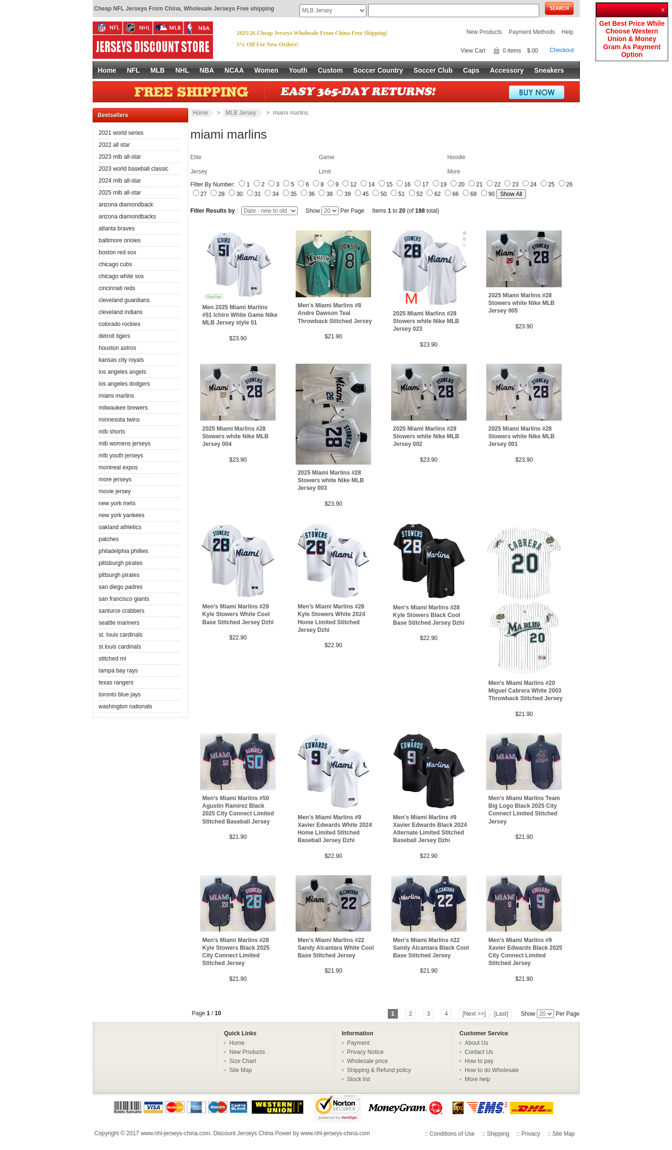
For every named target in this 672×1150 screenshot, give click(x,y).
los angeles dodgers (124, 383)
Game (326, 157)
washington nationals (125, 706)
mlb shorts (112, 431)
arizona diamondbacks (127, 216)
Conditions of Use (452, 1133)
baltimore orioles (120, 240)
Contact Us (479, 1052)
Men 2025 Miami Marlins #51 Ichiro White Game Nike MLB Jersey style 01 (240, 315)
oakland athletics (120, 527)
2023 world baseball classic (134, 168)
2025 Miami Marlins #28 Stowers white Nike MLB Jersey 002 (426, 436)
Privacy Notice (365, 1052)
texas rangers (116, 682)
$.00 (532, 50)
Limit (325, 171)
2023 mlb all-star (120, 156)
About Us (476, 1043)
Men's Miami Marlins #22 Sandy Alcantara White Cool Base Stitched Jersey (336, 948)
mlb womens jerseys (125, 443)
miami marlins (116, 395)
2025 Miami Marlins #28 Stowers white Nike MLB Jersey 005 (522, 303)
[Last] (501, 1013)
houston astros (118, 348)
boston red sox (118, 252)
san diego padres (121, 587)
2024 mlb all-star (120, 180)
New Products (484, 32)
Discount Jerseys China (243, 1133)
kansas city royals (121, 360)
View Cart (473, 50)
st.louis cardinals (120, 646)
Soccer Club (433, 70)
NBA (207, 70)
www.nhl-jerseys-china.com (175, 1133)
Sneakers (549, 70)
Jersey (199, 171)
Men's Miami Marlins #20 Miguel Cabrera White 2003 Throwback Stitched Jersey (526, 691)
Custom (330, 70)
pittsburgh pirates (121, 563)
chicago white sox (121, 276)
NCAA (234, 70)
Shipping (498, 1133)
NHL (182, 70)
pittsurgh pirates (119, 575)
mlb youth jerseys (121, 455)
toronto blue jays (120, 694)
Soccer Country (378, 70)
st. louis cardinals (121, 634)
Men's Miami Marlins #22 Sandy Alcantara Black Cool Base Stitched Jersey (431, 948)
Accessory (507, 70)
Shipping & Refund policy (379, 1070)
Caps (471, 70)
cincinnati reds (117, 288)
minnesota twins (119, 419)
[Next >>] (474, 1013)
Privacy (530, 1133)
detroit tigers (114, 336)
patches (109, 539)
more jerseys (115, 479)
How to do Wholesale (492, 1070)
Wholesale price (367, 1061)
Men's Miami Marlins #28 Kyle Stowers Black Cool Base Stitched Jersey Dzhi (428, 615)
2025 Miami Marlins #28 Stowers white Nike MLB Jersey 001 (522, 436)
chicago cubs (115, 264)
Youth (298, 70)
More (453, 171)
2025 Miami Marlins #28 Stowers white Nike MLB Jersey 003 (331, 480)
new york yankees (122, 515)
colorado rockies (119, 324)
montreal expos (118, 467)
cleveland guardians (124, 300)
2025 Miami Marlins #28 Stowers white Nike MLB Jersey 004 (236, 436)
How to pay (479, 1061)
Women (266, 70)
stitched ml (112, 658)
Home (107, 70)
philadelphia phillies (124, 551)
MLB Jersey (242, 112)
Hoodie (456, 157)
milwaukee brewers (123, 407)
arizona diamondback (126, 204)
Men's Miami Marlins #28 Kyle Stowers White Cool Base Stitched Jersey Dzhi (238, 614)
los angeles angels (122, 372)
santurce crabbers (122, 611)
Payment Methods (532, 32)
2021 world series (121, 133)
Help (568, 32)
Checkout (562, 50)
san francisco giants (124, 599)
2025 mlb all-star (120, 192)
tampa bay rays (118, 670)
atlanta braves (117, 228)
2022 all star (114, 144)
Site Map (240, 1070)
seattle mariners (119, 622)
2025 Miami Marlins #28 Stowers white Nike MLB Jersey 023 (426, 321)
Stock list (358, 1079)
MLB (157, 70)
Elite (196, 157)
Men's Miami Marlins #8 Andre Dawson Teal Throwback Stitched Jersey (335, 313)
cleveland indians (121, 312)
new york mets (117, 503)
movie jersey (115, 491)
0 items (511, 50)
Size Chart (242, 1061)
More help (477, 1079)
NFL (133, 70)
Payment (358, 1043)
